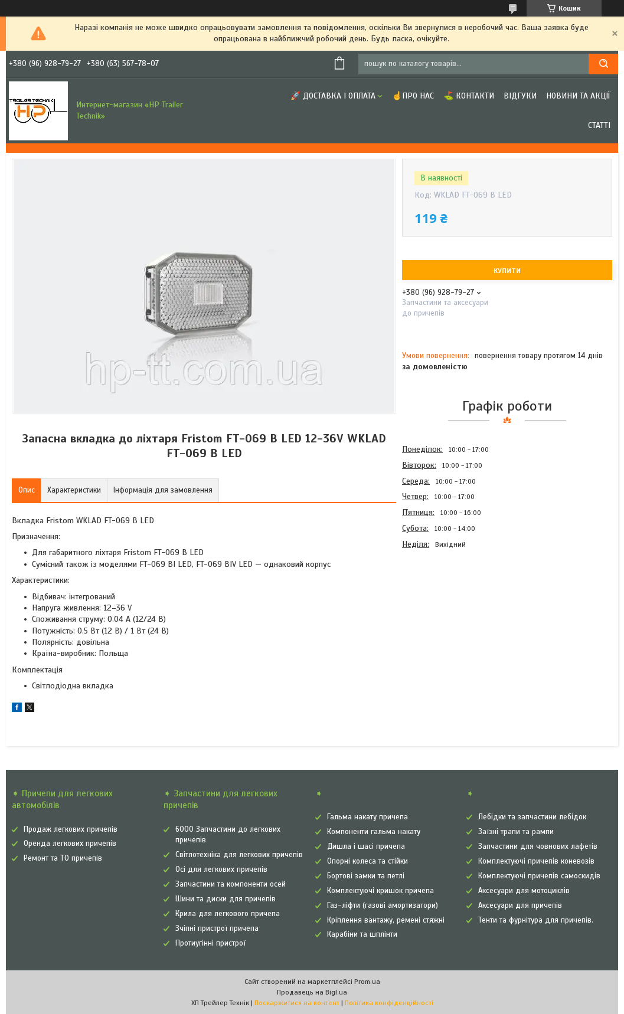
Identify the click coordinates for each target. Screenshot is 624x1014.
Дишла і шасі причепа (366, 846)
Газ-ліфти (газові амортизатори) (382, 905)
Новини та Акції (578, 96)
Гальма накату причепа (367, 817)
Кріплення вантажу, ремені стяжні (386, 920)
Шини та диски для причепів (225, 899)
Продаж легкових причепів (70, 829)
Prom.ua (367, 981)
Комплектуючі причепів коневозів (536, 861)
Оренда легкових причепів (70, 843)
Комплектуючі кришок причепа (380, 890)
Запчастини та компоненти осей (230, 884)
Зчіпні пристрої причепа (217, 928)
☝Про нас (413, 96)
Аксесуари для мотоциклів (524, 890)
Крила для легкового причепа (227, 913)
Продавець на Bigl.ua (312, 992)
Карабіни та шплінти (362, 934)
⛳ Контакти (468, 96)
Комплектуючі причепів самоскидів (539, 876)
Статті (599, 125)
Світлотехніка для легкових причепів (239, 854)
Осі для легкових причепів (221, 869)
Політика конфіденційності (389, 1003)
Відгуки (520, 96)
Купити (507, 271)
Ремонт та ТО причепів (63, 858)
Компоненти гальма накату (373, 831)
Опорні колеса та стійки (367, 861)
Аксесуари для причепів (520, 905)
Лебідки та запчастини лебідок (532, 817)
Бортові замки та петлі (365, 876)
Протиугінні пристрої (210, 943)
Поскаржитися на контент (296, 1003)
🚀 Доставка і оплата (332, 96)
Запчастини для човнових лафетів (537, 846)
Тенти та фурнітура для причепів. (535, 920)
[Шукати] (603, 64)
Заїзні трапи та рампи (516, 831)
